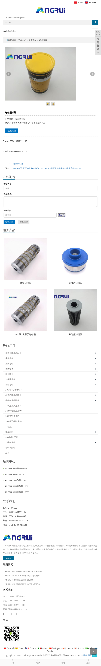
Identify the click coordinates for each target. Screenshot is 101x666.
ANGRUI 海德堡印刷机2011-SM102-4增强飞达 (22, 584)
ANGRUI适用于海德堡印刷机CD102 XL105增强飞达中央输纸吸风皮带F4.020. (47, 168)
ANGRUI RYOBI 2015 (14, 474)
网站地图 (87, 655)
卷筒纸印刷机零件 (13, 395)
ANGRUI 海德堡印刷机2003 (17, 492)
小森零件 (9, 358)
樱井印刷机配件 (12, 400)
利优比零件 (10, 379)
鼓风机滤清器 (75, 283)
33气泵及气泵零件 (13, 405)
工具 (7, 452)
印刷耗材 (32, 40)
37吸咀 (8, 426)
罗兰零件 (9, 368)
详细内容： (9, 194)
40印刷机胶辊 (11, 437)
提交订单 (9, 221)
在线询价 (11, 130)
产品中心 (22, 40)
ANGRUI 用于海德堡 (25, 334)
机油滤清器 (25, 283)
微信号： (8, 183)
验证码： (8, 210)
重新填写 (24, 221)
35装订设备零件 (12, 416)
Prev (8, 74)
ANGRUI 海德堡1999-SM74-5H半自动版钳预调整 (23, 571)
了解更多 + (8, 558)
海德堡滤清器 (75, 334)
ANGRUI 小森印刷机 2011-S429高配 (19, 580)
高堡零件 (9, 374)
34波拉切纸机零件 (13, 410)
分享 (12, 661)
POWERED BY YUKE (74, 655)
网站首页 (12, 40)
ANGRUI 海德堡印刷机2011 (17, 486)
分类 (63, 661)
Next (92, 74)
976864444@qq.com (15, 17)
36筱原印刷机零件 (13, 421)
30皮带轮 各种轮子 (13, 389)
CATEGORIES (9, 31)
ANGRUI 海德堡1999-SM (16, 468)
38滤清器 (42, 40)
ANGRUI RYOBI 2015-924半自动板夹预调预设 (22, 575)
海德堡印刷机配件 (13, 353)
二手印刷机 (10, 442)
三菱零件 (9, 363)
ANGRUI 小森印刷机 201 (16, 480)
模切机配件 (10, 447)
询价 (38, 661)
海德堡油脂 (18, 164)
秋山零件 (9, 384)
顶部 (88, 661)
